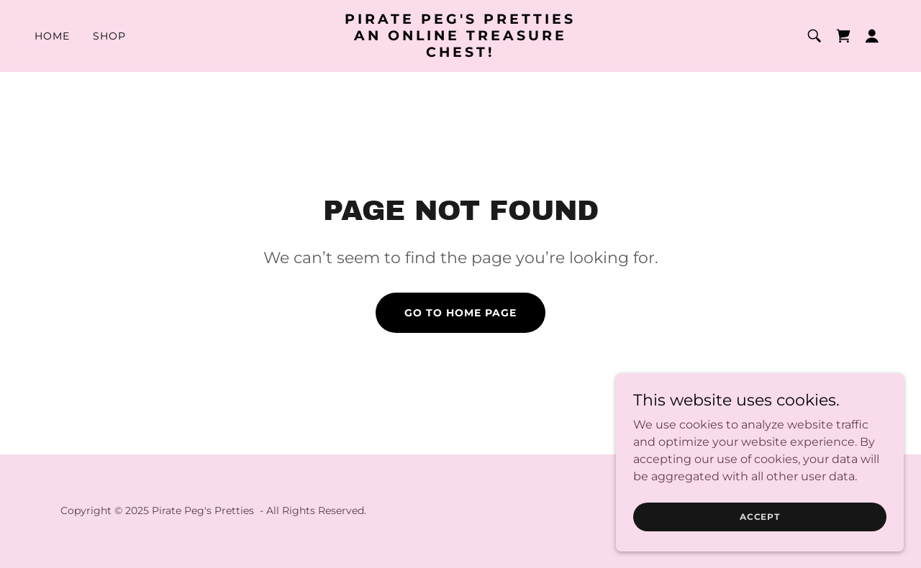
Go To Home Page (460, 312)
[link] (461, 53)
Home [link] (52, 35)
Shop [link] (109, 35)
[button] (872, 36)
